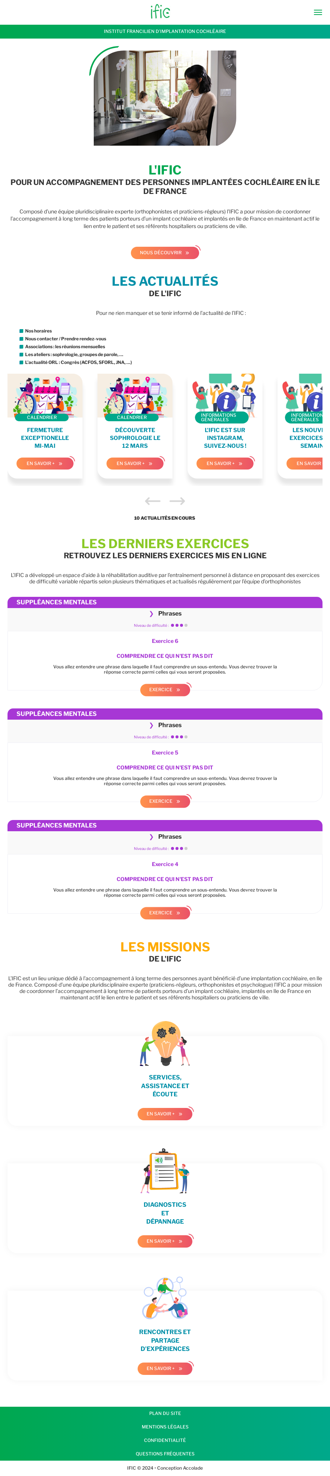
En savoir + (41, 463)
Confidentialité (165, 1440)
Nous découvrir (161, 252)
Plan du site (165, 1413)
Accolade (192, 1468)
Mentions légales (165, 1427)
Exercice (160, 689)
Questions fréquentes (165, 1454)
